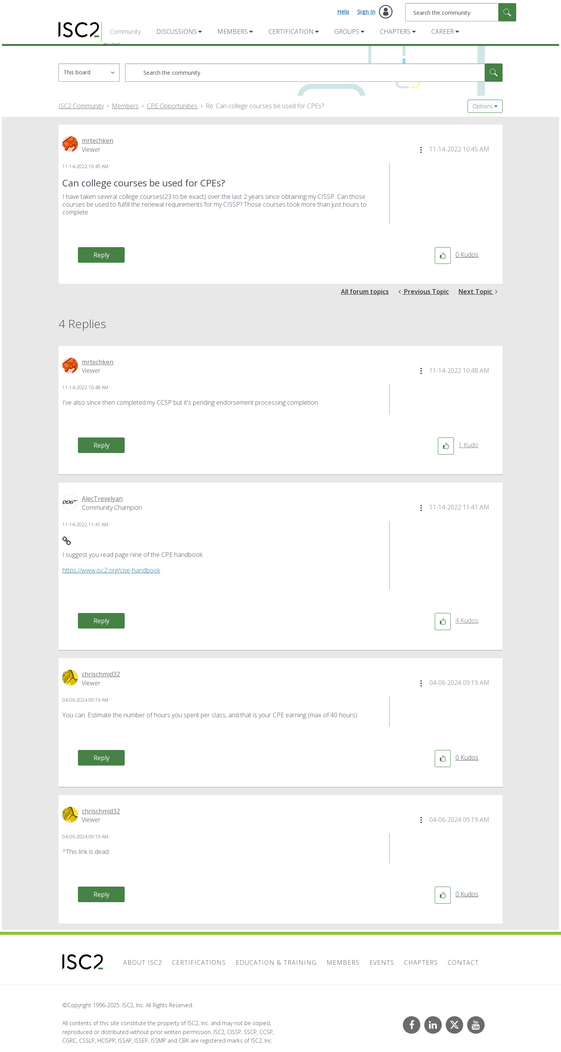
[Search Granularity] (89, 72)
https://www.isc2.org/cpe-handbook (111, 570)
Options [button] (483, 106)
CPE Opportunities (172, 106)
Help (343, 11)
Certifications (199, 962)
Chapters (395, 31)
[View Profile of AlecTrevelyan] (102, 498)
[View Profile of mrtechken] (97, 140)
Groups (346, 31)
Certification (291, 31)
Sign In (366, 11)
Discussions (176, 31)
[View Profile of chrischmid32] (101, 674)
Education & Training (276, 962)
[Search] (460, 12)
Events (381, 962)
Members (232, 31)
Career (442, 31)
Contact (463, 962)
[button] (421, 149)
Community (125, 31)
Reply (101, 255)
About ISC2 (142, 962)
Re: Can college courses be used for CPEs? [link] (265, 106)
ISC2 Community (81, 106)
